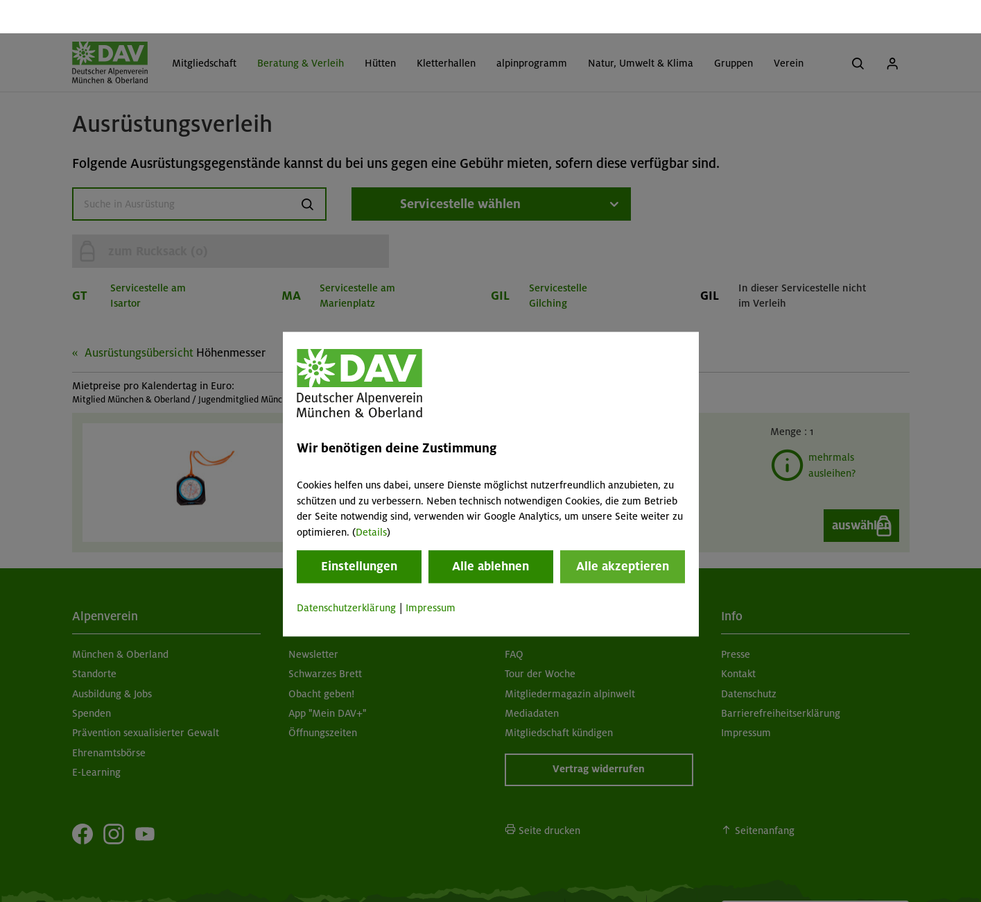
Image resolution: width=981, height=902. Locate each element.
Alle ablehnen (490, 533)
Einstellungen (359, 533)
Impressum (430, 574)
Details (371, 499)
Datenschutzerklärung (346, 574)
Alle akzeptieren (622, 533)
